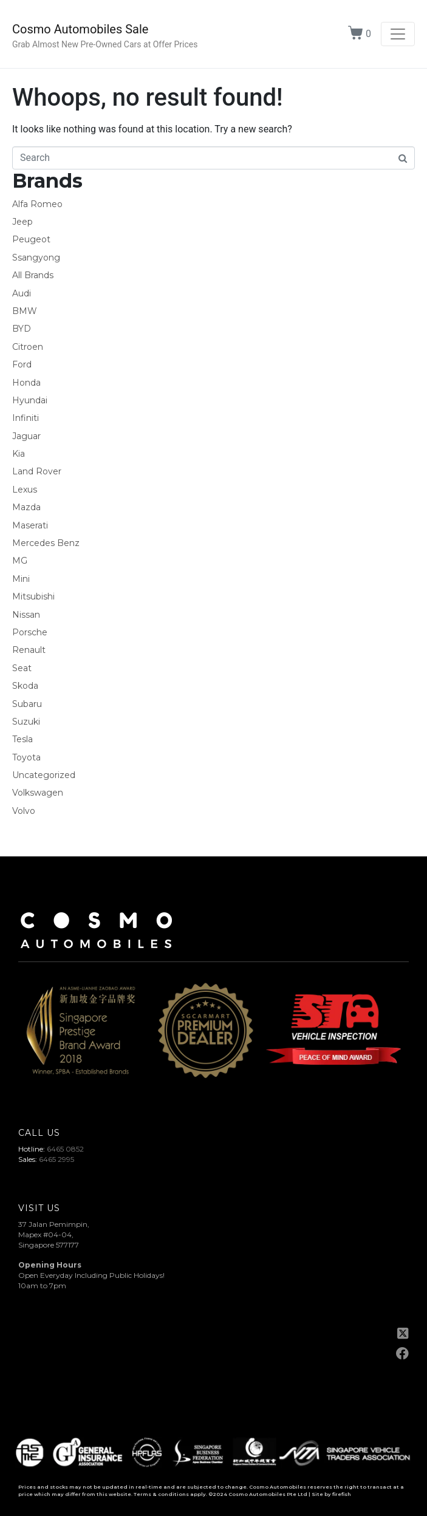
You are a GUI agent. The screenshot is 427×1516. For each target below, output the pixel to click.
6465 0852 (65, 1148)
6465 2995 (56, 1159)
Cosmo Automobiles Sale (80, 29)
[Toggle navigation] (398, 34)
